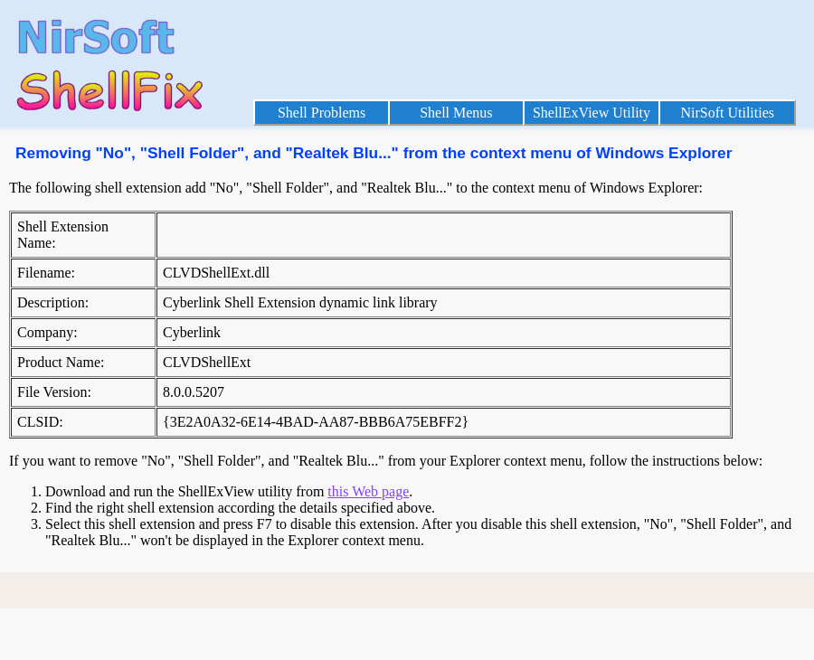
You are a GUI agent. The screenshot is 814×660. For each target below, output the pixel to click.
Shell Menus (456, 112)
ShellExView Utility (591, 112)
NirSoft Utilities (727, 112)
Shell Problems (321, 112)
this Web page (368, 491)
